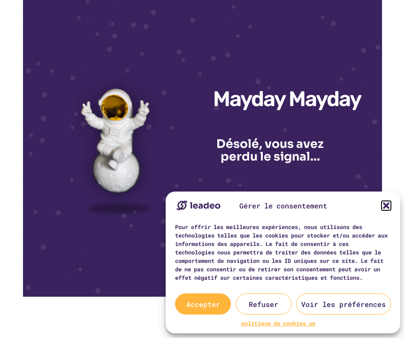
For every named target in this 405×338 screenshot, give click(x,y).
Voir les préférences (343, 304)
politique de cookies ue (278, 323)
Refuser (263, 304)
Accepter (203, 304)
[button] (386, 205)
